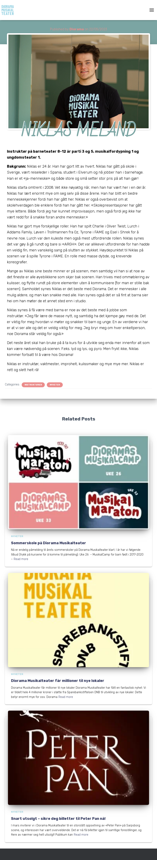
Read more (21, 559)
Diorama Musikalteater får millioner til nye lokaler (57, 680)
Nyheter (55, 385)
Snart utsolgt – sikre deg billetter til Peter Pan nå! (58, 818)
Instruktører (33, 385)
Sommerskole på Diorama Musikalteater (48, 543)
